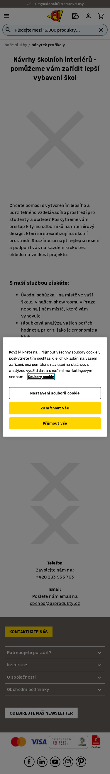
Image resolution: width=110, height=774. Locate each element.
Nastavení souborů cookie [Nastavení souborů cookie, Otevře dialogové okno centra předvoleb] (55, 393)
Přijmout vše (55, 423)
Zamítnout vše (55, 408)
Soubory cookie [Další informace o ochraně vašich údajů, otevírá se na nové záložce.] (41, 376)
